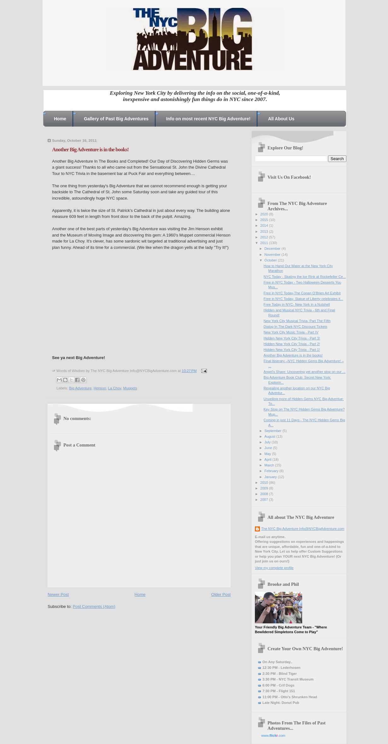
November (272, 254)
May (268, 454)
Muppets (130, 388)
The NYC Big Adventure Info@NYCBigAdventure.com (302, 529)
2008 (264, 494)
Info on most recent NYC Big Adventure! (208, 118)
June (268, 448)
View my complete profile (274, 568)
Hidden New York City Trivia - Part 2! (292, 344)
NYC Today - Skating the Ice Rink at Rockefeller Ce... (305, 277)
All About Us (281, 118)
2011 (264, 243)
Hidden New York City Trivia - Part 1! (292, 349)
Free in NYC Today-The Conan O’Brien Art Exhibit (302, 293)
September (273, 431)
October (271, 260)
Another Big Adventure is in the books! (293, 355)
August (270, 436)
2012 (264, 237)
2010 (264, 482)
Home (60, 118)
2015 (264, 220)
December (272, 248)
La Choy (114, 388)
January (271, 477)
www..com (273, 735)
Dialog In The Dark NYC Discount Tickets (295, 326)
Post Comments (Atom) (94, 606)
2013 (264, 231)
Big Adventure (80, 388)
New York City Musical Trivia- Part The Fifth (297, 321)
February (271, 471)
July (268, 442)
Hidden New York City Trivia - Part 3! (292, 338)
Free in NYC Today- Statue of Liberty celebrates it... (303, 299)
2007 (264, 499)
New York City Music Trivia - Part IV (291, 332)
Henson (100, 388)
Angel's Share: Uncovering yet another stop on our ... (304, 372)
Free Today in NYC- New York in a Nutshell (297, 304)
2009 (264, 488)
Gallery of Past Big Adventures (116, 118)
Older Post (221, 594)
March (269, 465)
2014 (264, 225)
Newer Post (58, 594)
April (268, 459)
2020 (264, 214)
